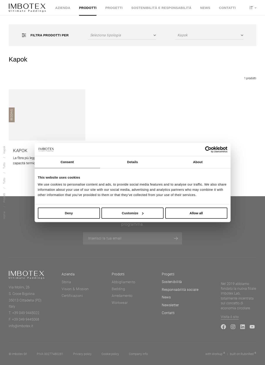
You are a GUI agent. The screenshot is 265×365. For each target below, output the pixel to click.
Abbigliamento (123, 282)
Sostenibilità (172, 282)
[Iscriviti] (176, 238)
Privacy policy (82, 354)
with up (215, 354)
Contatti (227, 8)
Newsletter (170, 305)
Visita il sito (230, 317)
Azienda (62, 8)
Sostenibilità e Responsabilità (161, 8)
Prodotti (88, 8)
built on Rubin (243, 354)
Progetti (114, 8)
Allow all (196, 213)
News (205, 8)
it (251, 7)
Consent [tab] (67, 162)
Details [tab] (132, 162)
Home (4, 215)
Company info (138, 354)
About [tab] (198, 162)
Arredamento (122, 296)
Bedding (118, 289)
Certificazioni (72, 296)
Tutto (4, 181)
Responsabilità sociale (180, 290)
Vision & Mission (75, 289)
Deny (69, 213)
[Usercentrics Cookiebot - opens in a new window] (208, 149)
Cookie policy (110, 354)
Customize (132, 213)
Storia (66, 282)
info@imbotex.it (21, 326)
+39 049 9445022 (25, 313)
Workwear (120, 303)
